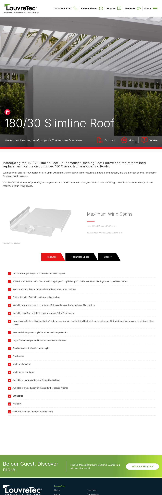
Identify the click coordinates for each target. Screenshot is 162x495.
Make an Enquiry (142, 466)
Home (57, 490)
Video (131, 140)
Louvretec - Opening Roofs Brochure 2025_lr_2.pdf (106, 140)
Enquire (153, 140)
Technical (91, 490)
